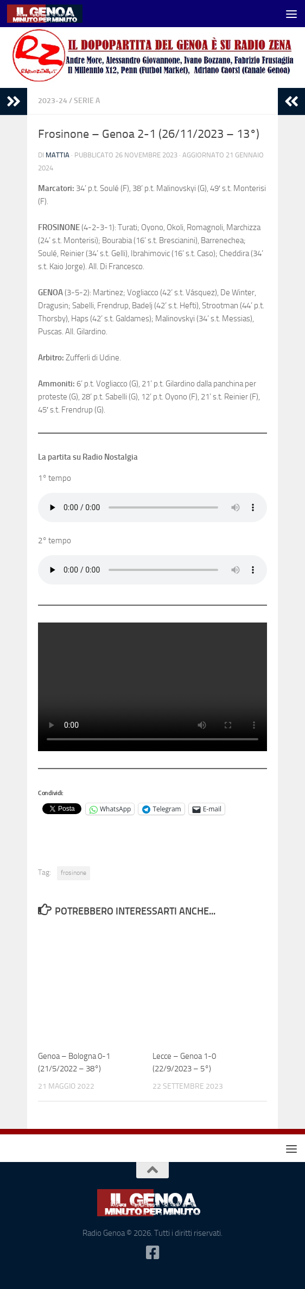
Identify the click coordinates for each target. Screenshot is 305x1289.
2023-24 (52, 100)
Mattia (57, 155)
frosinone (73, 873)
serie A (87, 100)
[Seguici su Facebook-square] (152, 1252)
